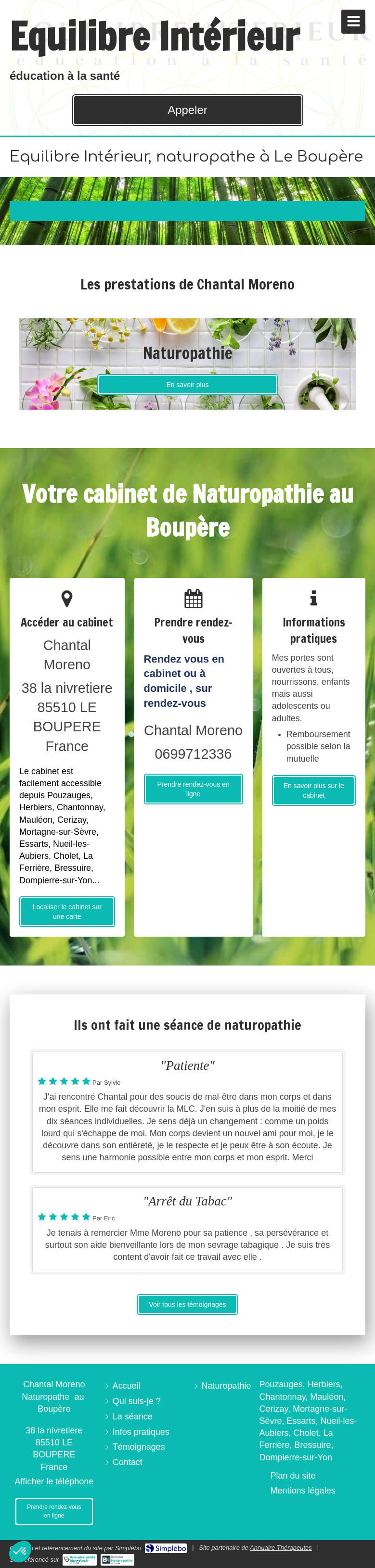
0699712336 (193, 754)
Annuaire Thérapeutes (281, 1547)
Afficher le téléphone (53, 1481)
